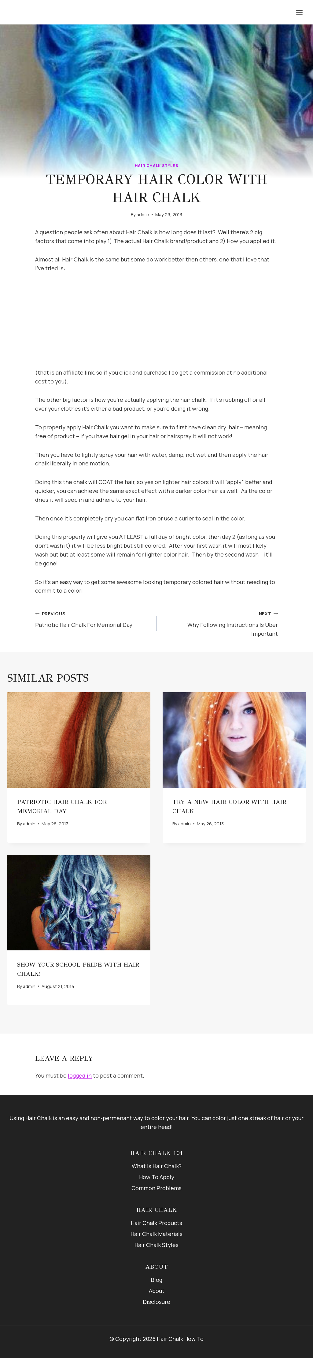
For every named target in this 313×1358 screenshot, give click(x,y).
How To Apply (156, 1177)
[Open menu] (299, 12)
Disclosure (156, 1301)
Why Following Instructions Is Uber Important (220, 623)
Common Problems (156, 1188)
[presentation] (78, 740)
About (156, 1290)
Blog (156, 1279)
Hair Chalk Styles (157, 165)
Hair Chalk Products (156, 1223)
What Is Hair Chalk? (157, 1166)
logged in (80, 1075)
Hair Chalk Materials (156, 1234)
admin (143, 214)
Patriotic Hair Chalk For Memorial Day (93, 618)
